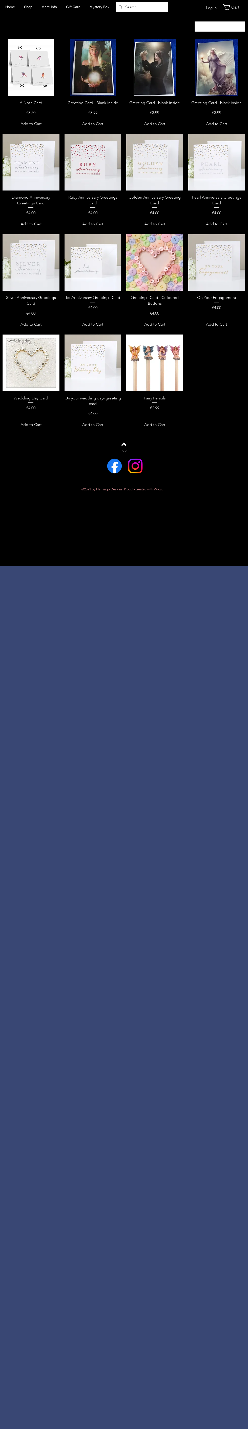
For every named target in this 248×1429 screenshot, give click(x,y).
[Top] (123, 450)
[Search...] (141, 7)
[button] (234, 7)
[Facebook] (114, 466)
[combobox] (220, 26)
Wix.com (160, 489)
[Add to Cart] (31, 124)
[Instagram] (135, 466)
